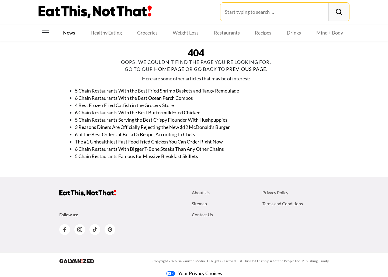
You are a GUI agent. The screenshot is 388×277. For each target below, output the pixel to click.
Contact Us (202, 214)
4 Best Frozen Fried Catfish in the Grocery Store (124, 105)
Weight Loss (186, 33)
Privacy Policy (275, 192)
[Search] (338, 12)
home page (169, 69)
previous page (246, 69)
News (69, 33)
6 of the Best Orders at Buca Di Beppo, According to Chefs (135, 134)
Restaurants (227, 33)
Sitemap (199, 203)
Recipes (263, 33)
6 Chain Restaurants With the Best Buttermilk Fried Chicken (137, 112)
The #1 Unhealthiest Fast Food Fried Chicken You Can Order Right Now (149, 142)
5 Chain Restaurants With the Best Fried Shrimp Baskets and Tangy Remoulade (157, 91)
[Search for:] (274, 12)
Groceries (147, 33)
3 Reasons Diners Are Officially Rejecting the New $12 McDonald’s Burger (152, 127)
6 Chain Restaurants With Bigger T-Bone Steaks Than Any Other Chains (149, 149)
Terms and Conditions (282, 203)
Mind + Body (329, 33)
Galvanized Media (191, 261)
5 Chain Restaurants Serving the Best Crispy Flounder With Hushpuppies (151, 120)
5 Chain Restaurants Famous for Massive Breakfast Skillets (136, 156)
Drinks (294, 33)
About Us (201, 192)
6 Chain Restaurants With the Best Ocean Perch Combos (134, 98)
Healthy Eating (106, 33)
